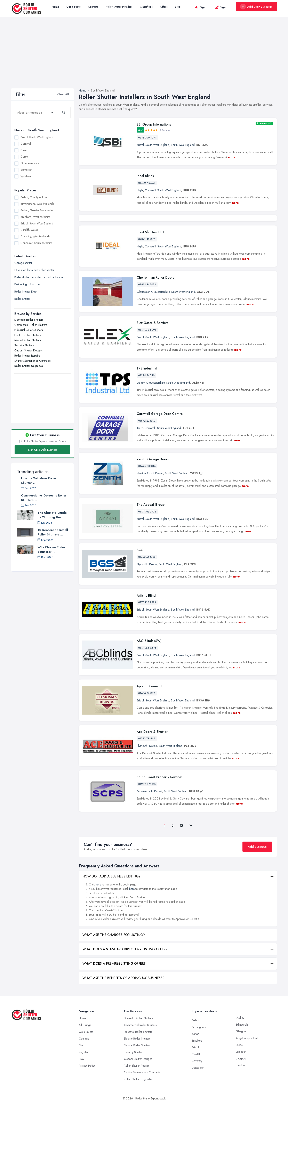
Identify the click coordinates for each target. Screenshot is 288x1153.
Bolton (195, 1084)
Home (55, 7)
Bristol (140, 145)
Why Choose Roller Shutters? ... (51, 549)
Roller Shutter (22, 299)
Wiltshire (26, 176)
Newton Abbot (145, 523)
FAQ (81, 1109)
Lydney (140, 432)
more (231, 157)
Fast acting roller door (27, 284)
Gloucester (143, 342)
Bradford (197, 1090)
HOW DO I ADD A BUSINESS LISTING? (111, 926)
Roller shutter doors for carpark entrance (38, 277)
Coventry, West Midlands (35, 236)
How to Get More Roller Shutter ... (38, 480)
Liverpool (241, 1108)
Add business (257, 896)
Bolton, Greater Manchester (37, 210)
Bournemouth (145, 841)
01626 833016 (147, 516)
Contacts (93, 7)
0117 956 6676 (147, 698)
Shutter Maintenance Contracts (32, 361)
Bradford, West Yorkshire (35, 217)
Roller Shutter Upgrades (28, 366)
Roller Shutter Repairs (27, 355)
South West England (157, 145)
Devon (24, 150)
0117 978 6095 (147, 380)
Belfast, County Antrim (34, 197)
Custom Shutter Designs (28, 350)
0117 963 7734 (147, 561)
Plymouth (142, 614)
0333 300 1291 (147, 138)
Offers (164, 7)
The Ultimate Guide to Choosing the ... (52, 514)
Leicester (241, 1101)
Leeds (239, 1095)
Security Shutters (24, 345)
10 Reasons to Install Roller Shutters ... (53, 532)
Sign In (202, 7)
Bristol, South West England (37, 137)
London (240, 1115)
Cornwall (26, 144)
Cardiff (196, 1104)
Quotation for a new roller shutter (34, 270)
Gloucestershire (30, 163)
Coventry (197, 1111)
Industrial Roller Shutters (28, 330)
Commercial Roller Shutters (30, 325)
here (98, 934)
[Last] (190, 875)
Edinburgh (242, 1074)
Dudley (240, 1068)
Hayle (140, 190)
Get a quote (73, 7)
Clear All (63, 94)
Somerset (26, 170)
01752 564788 (146, 607)
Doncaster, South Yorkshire (36, 243)
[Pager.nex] (181, 875)
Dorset (24, 156)
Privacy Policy (87, 1115)
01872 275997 (147, 470)
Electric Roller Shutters (27, 335)
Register (83, 1102)
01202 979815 (147, 834)
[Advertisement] (144, 57)
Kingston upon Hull (247, 1088)
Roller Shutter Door (26, 291)
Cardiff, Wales (29, 230)
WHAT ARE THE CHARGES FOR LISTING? (113, 984)
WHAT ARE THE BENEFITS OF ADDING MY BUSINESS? (123, 1027)
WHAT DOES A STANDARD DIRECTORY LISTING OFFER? (124, 999)
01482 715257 (146, 183)
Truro (140, 478)
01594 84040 (146, 425)
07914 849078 (147, 334)
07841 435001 (146, 289)
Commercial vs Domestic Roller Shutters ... (43, 497)
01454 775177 (146, 743)
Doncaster (198, 1117)
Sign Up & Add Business (42, 450)
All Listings (85, 1075)
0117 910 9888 (147, 652)
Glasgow (241, 1081)
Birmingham (199, 1077)
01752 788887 (146, 788)
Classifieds (146, 7)
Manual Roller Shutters (27, 340)
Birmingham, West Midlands (37, 204)
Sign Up (222, 7)
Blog (178, 7)
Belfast (195, 1070)
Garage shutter (23, 263)
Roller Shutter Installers (119, 7)
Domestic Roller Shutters (28, 320)
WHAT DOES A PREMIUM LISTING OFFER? (114, 1013)
